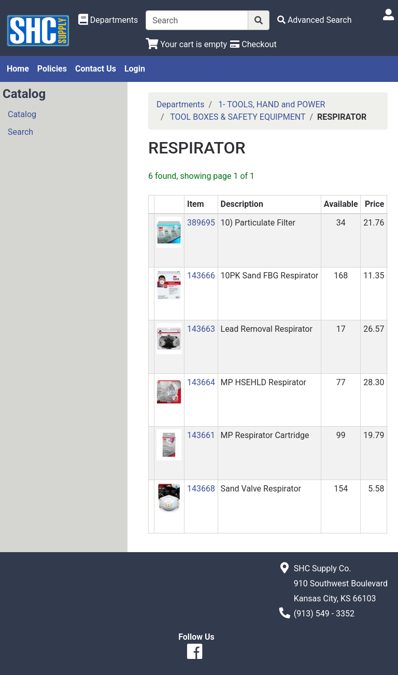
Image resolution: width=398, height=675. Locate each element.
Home (18, 69)
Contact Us (95, 69)
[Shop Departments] (108, 20)
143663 (201, 329)
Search (20, 132)
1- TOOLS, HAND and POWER (271, 104)
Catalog (22, 114)
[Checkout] (253, 44)
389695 (201, 223)
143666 (201, 275)
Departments (181, 104)
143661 (201, 435)
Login (134, 69)
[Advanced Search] (314, 20)
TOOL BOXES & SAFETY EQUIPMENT (237, 117)
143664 (201, 382)
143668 (201, 489)
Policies (52, 69)
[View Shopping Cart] (186, 44)
